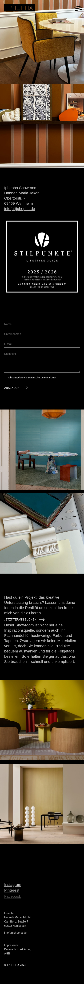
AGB (7, 954)
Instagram (12, 885)
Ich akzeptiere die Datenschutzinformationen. (32, 377)
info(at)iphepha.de (19, 210)
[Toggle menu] (78, 8)
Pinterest (11, 892)
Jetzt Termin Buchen (24, 619)
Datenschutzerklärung (17, 950)
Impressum (11, 946)
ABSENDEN (11, 387)
